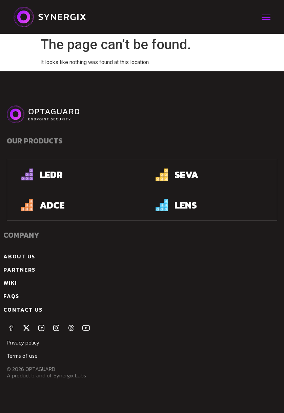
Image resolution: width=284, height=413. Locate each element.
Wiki (10, 283)
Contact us (23, 310)
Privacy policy (23, 342)
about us (19, 256)
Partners (19, 270)
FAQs (11, 296)
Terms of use (22, 356)
